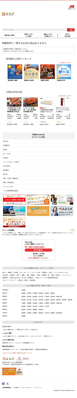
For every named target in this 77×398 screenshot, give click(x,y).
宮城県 (35, 293)
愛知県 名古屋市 (29, 80)
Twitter (7, 384)
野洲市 (63, 124)
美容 (38, 275)
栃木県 (29, 296)
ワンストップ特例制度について (25, 343)
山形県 (47, 293)
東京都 (53, 296)
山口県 (47, 306)
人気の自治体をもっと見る (64, 62)
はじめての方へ (41, 3)
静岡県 (64, 300)
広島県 (41, 306)
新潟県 (23, 300)
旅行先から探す (10, 35)
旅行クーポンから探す (29, 35)
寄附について (48, 336)
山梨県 (47, 300)
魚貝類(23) (6, 145)
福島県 (53, 293)
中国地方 (4, 306)
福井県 (41, 300)
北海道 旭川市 (61, 80)
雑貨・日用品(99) (8, 182)
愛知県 (70, 300)
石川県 (35, 300)
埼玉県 (41, 296)
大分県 (47, 313)
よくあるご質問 (48, 3)
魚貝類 (16, 272)
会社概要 (16, 387)
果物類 (10, 272)
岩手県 (29, 293)
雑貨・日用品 (55, 275)
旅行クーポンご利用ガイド (48, 35)
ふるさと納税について (9, 336)
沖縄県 (23, 316)
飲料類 (12, 275)
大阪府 (41, 303)
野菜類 (44, 272)
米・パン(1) (6, 153)
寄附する (61, 3)
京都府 (35, 303)
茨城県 (23, 296)
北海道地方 (43, 121)
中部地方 (4, 299)
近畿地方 (59, 121)
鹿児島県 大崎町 (13, 80)
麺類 (23, 275)
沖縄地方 (4, 316)
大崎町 (15, 124)
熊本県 (41, 313)
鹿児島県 (9, 124)
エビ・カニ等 (36, 272)
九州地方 (10, 121)
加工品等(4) (6, 166)
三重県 (23, 303)
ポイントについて (36, 336)
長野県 (53, 300)
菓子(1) (5, 174)
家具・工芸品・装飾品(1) (10, 178)
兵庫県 (47, 303)
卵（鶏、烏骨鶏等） (28, 277)
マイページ (55, 3)
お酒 (50, 272)
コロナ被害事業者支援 (50, 277)
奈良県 (53, 303)
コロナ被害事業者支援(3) (10, 190)
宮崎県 (53, 313)
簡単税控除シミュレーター (11, 349)
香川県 (29, 309)
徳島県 (23, 309)
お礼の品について (23, 336)
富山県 (29, 300)
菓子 (18, 275)
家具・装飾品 (31, 275)
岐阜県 (59, 300)
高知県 (41, 309)
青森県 (23, 293)
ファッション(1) (8, 186)
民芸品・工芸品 (23, 280)
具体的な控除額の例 (41, 349)
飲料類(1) (6, 170)
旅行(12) (5, 141)
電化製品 (32, 280)
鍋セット (39, 277)
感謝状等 (5, 277)
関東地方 (4, 296)
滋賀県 (58, 124)
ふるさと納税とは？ (9, 329)
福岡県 (23, 313)
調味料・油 (45, 275)
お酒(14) (5, 158)
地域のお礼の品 (15, 277)
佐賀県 (29, 313)
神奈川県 (59, 296)
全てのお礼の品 (67, 35)
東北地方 (4, 293)
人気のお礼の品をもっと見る (63, 95)
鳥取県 (23, 306)
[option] (14, 75)
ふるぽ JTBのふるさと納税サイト (8, 12)
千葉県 (47, 296)
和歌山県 (59, 303)
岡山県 (35, 306)
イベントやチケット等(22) (11, 162)
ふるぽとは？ (34, 329)
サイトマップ (38, 387)
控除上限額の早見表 (27, 349)
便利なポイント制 (22, 329)
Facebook (3, 384)
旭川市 (47, 124)
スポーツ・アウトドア (9, 280)
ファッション (66, 275)
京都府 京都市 (45, 80)
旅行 (4, 272)
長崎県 (35, 313)
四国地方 (4, 309)
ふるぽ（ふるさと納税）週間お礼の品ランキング (17, 353)
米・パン (27, 272)
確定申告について (8, 343)
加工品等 (5, 275)
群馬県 (35, 296)
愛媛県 (35, 309)
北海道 (42, 124)
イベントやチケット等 (60, 272)
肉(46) (5, 149)
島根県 (29, 306)
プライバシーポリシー (26, 387)
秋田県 (41, 293)
